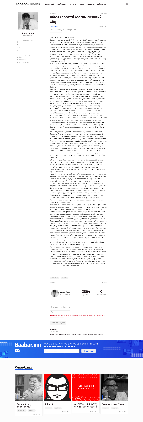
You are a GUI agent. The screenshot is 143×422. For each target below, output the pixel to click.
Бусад (82, 4)
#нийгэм (49, 408)
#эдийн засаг (21, 410)
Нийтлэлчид (101, 4)
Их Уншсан (21, 60)
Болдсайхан (54, 26)
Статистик (90, 4)
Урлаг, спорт (73, 4)
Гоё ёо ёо (49, 404)
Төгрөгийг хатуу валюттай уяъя (25, 405)
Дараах (104, 13)
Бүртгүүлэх (88, 351)
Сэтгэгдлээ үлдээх (58, 323)
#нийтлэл (64, 278)
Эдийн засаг (62, 4)
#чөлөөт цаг (55, 278)
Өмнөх (53, 13)
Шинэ (19, 57)
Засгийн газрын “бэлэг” (113, 404)
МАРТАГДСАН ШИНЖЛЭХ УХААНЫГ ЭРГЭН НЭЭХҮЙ (85, 405)
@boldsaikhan (27, 35)
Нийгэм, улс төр (49, 4)
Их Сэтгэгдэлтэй (23, 62)
